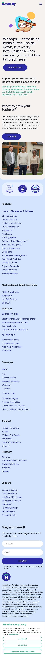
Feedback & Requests (11, 442)
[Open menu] (40, 3)
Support (6, 483)
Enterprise (6, 350)
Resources (7, 362)
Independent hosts (10, 340)
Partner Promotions (10, 428)
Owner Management (11, 248)
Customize (22, 645)
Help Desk (22, 95)
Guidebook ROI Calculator (13, 406)
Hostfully (7, 452)
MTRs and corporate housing (15, 322)
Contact (6, 87)
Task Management (10, 273)
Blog (4, 374)
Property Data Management (14, 255)
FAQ (14, 95)
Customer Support (10, 490)
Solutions (7, 308)
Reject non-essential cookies (23, 651)
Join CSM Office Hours (12, 497)
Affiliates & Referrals (11, 435)
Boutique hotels (9, 326)
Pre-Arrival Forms (9, 263)
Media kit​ (6, 468)
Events (5, 431)
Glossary (6, 388)
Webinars (6, 385)
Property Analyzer (10, 398)
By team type (8, 335)
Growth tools (8, 393)
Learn (4, 369)
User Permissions (9, 270)
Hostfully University (10, 508)
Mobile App (7, 234)
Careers (5, 471)
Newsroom (7, 439)
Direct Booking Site (10, 227)
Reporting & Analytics (11, 259)
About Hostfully (18, 87)
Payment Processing (11, 266)
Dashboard (7, 252)
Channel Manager (10, 216)
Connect (6, 421)
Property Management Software (17, 211)
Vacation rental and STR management (18, 319)
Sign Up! (22, 561)
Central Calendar (9, 219)
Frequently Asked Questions (14, 460)
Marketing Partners (10, 464)
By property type (10, 314)
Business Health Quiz (11, 402)
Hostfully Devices (9, 299)
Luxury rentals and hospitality (15, 330)
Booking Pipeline (9, 237)
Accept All (22, 639)
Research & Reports (10, 381)
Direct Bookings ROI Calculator (15, 409)
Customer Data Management (15, 241)
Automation (7, 230)
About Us (6, 457)
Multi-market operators (12, 347)
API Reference (8, 511)
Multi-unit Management (12, 245)
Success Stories (9, 378)
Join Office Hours (9, 493)
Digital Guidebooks (10, 292)
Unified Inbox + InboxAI (12, 223)
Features (7, 204)
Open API (6, 303)
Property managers (10, 343)
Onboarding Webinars (11, 501)
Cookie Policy (14, 634)
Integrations (7, 296)
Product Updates (9, 515)
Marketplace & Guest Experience (19, 285)
